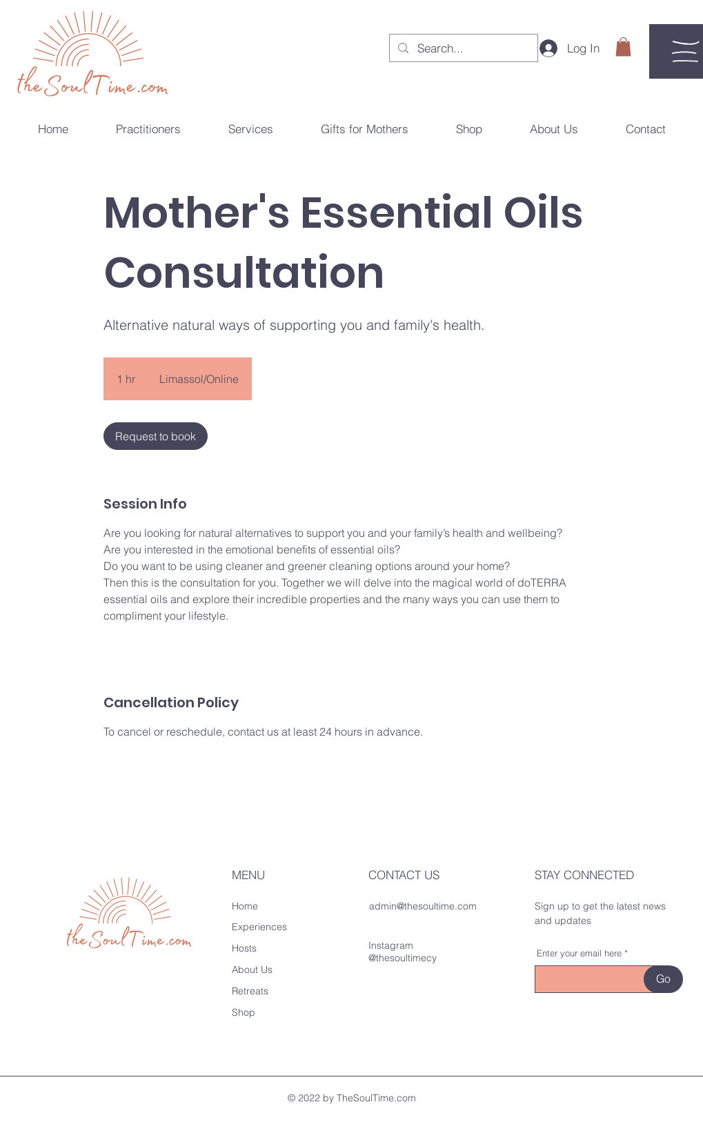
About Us (252, 969)
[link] (155, 436)
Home (245, 906)
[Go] (663, 979)
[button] (623, 46)
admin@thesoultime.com (423, 906)
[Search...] (463, 48)
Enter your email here (579, 953)
